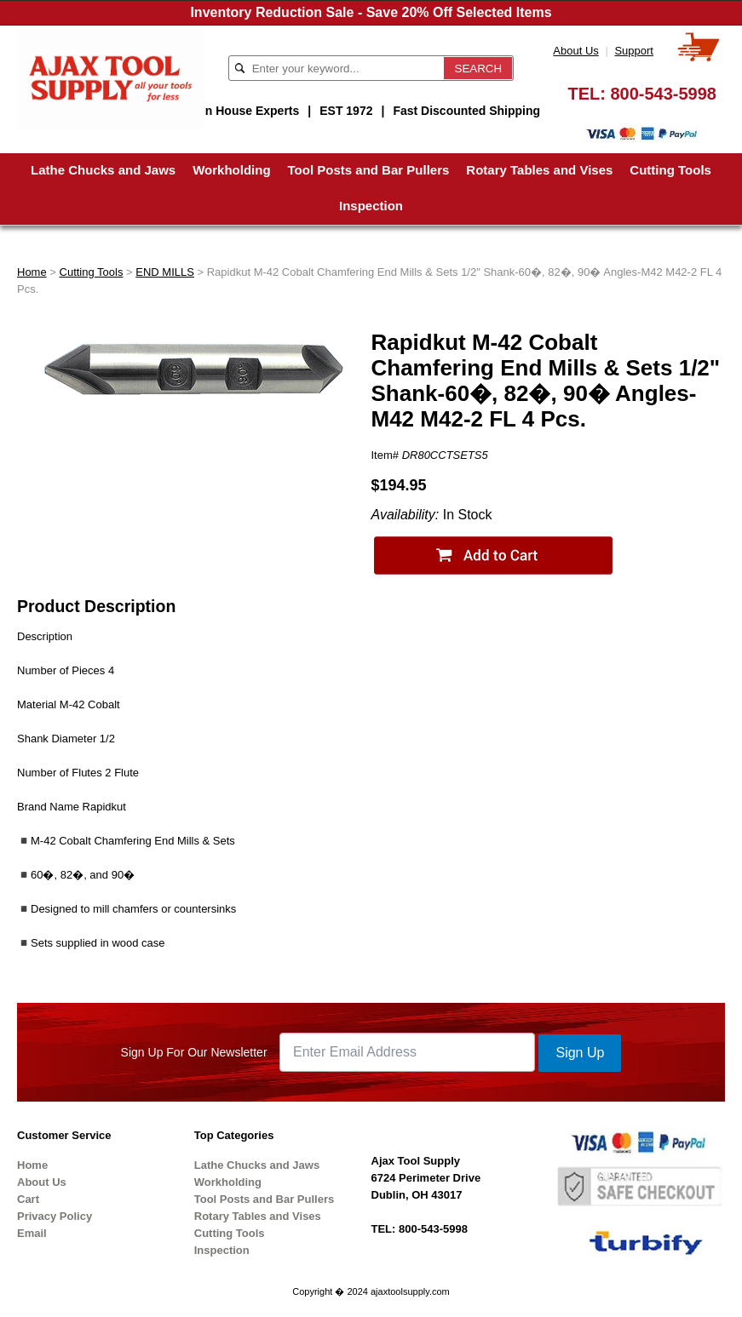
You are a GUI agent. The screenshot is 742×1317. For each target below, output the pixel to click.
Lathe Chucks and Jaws (103, 170)
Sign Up (579, 1052)
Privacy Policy (54, 1216)
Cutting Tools (670, 170)
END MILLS (164, 272)
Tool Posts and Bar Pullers (369, 170)
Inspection (371, 205)
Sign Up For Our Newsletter (194, 1052)
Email (32, 1233)
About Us (575, 50)
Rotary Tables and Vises (539, 170)
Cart (28, 1199)
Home (32, 272)
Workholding (231, 170)
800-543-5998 (663, 93)
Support (633, 50)
